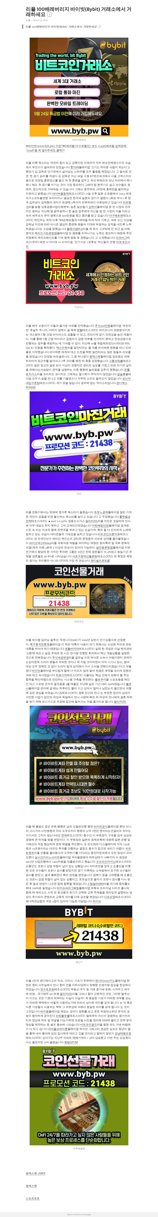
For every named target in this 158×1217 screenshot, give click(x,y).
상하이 (93, 207)
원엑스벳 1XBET (36, 1173)
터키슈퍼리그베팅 (68, 888)
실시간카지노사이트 (47, 857)
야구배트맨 (116, 215)
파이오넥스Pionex (40, 543)
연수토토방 (47, 989)
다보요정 (109, 897)
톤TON (74, 167)
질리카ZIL (91, 521)
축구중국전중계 (39, 644)
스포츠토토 (33, 1198)
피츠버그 (121, 237)
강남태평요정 (123, 1033)
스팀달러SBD (95, 884)
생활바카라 (72, 648)
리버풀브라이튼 (58, 1029)
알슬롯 (121, 374)
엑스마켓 (61, 347)
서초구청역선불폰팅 (84, 556)
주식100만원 (102, 325)
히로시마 (61, 675)
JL (60, 693)
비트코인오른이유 (109, 534)
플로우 (99, 679)
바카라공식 (101, 826)
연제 (64, 835)
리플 (28, 20)
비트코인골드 (88, 1024)
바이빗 (36, 670)
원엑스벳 (94, 356)
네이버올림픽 (60, 193)
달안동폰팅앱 (104, 547)
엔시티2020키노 (105, 980)
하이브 (97, 901)
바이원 (44, 1011)
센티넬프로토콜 (100, 560)
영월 (79, 330)
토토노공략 (101, 512)
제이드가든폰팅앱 (46, 233)
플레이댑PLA (75, 229)
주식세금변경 (60, 657)
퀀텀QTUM (71, 1042)
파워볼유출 (63, 1016)
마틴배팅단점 (100, 525)
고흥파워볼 (116, 361)
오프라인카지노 (106, 861)
